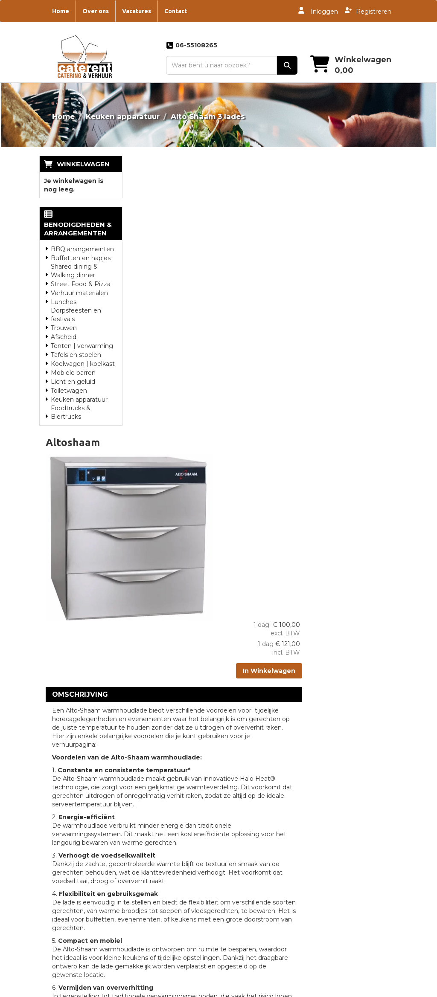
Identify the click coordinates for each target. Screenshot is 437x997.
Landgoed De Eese (165, 813)
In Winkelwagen (358, 225)
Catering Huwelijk (253, 824)
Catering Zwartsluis (256, 865)
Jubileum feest (342, 883)
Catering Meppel (252, 793)
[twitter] (374, 990)
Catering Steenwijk (255, 783)
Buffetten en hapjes (81, 249)
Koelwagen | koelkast (83, 355)
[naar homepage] (84, 56)
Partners (148, 793)
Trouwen (64, 319)
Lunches (63, 293)
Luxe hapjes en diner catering (347, 848)
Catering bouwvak (347, 824)
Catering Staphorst (255, 854)
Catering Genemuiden (260, 844)
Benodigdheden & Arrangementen (81, 220)
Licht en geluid (73, 373)
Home (60, 11)
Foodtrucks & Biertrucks (70, 404)
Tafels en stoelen (76, 346)
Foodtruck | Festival (349, 863)
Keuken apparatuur (123, 116)
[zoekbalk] (221, 65)
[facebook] (359, 990)
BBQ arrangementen (82, 240)
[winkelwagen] (344, 65)
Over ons (95, 11)
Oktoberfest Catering (351, 894)
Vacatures (136, 11)
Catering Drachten (255, 834)
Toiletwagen (69, 382)
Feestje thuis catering (352, 873)
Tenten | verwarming (82, 337)
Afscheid (63, 328)
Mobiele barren (73, 364)
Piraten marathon (346, 904)
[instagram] (390, 990)
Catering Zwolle (250, 803)
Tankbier (332, 803)
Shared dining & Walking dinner (74, 262)
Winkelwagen (83, 164)
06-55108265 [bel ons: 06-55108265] (69, 815)
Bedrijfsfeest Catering (352, 834)
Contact (175, 11)
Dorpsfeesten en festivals (76, 306)
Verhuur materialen (79, 284)
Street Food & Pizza (81, 275)
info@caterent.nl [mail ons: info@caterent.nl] (75, 833)
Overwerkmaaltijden (166, 803)
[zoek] (287, 65)
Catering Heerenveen (259, 813)
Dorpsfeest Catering (350, 793)
